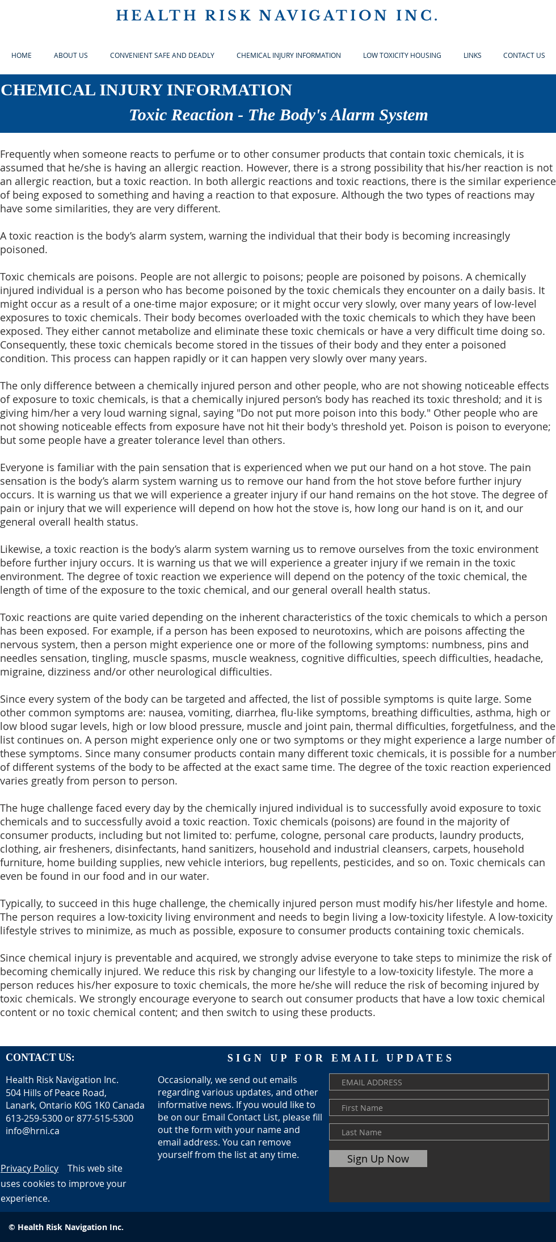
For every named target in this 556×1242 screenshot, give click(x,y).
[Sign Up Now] (378, 1158)
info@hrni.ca (33, 1130)
